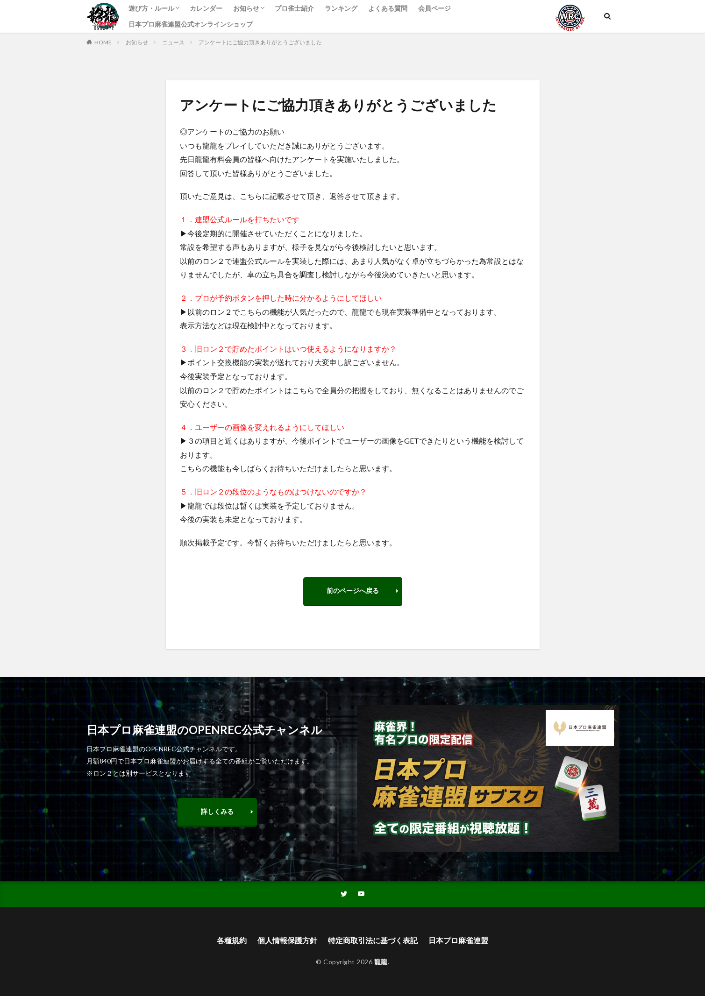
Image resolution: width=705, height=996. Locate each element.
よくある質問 (387, 8)
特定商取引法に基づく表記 (373, 940)
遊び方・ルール (151, 8)
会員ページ (434, 8)
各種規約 (232, 940)
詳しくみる (217, 811)
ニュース (173, 42)
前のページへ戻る (353, 590)
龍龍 (381, 962)
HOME (103, 42)
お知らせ (246, 8)
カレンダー (206, 8)
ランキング (341, 8)
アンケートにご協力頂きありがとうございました (260, 42)
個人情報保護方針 (287, 940)
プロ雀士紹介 (294, 8)
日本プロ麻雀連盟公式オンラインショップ (190, 24)
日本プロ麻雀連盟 (458, 940)
